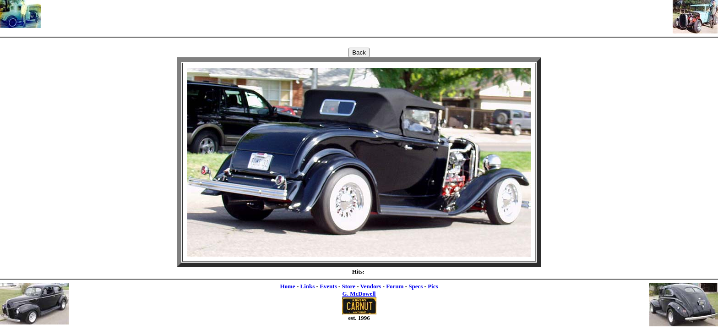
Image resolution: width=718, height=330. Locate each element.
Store (348, 286)
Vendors (370, 286)
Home (287, 286)
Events (328, 286)
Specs (415, 286)
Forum (394, 286)
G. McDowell (359, 293)
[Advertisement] (357, 14)
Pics (433, 286)
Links (307, 286)
